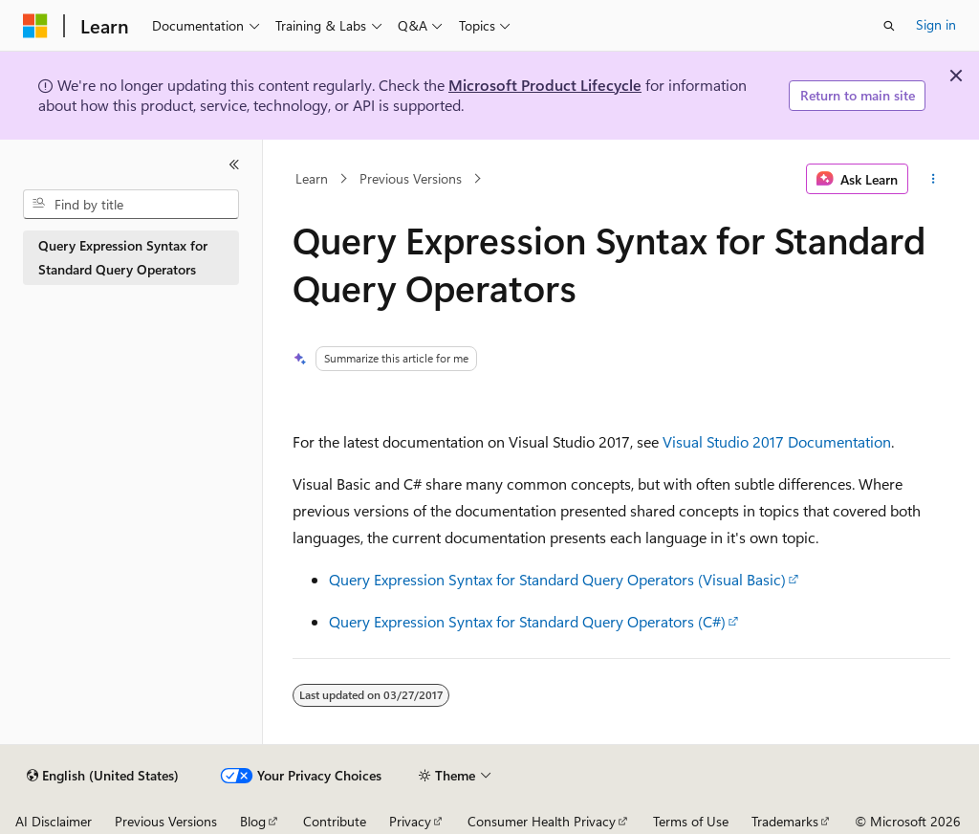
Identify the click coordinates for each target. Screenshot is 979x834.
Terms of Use (691, 821)
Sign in (936, 24)
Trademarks (784, 821)
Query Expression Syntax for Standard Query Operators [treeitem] (122, 257)
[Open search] (889, 26)
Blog (253, 821)
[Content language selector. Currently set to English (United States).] (102, 775)
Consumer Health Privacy (542, 821)
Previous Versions (410, 178)
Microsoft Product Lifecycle (545, 85)
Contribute (334, 821)
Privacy (410, 821)
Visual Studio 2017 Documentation (777, 441)
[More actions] (932, 179)
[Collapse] (234, 164)
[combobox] (131, 204)
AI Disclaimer (53, 821)
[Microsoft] (35, 25)
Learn (311, 178)
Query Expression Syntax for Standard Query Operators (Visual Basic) (557, 579)
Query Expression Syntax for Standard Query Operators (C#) (527, 621)
